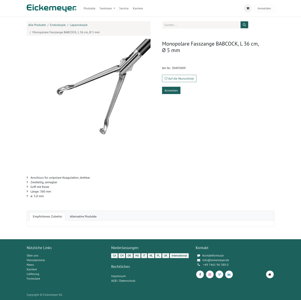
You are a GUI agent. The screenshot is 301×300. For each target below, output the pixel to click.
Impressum (118, 276)
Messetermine (36, 260)
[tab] (47, 216)
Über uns (32, 255)
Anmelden (264, 8)
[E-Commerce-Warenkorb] (248, 8)
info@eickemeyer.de (215, 260)
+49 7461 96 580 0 (216, 265)
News (30, 265)
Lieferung (33, 274)
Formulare (33, 278)
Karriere (32, 269)
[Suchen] (244, 24)
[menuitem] (89, 8)
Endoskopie (58, 25)
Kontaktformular (213, 255)
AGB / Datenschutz (123, 280)
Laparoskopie (79, 25)
